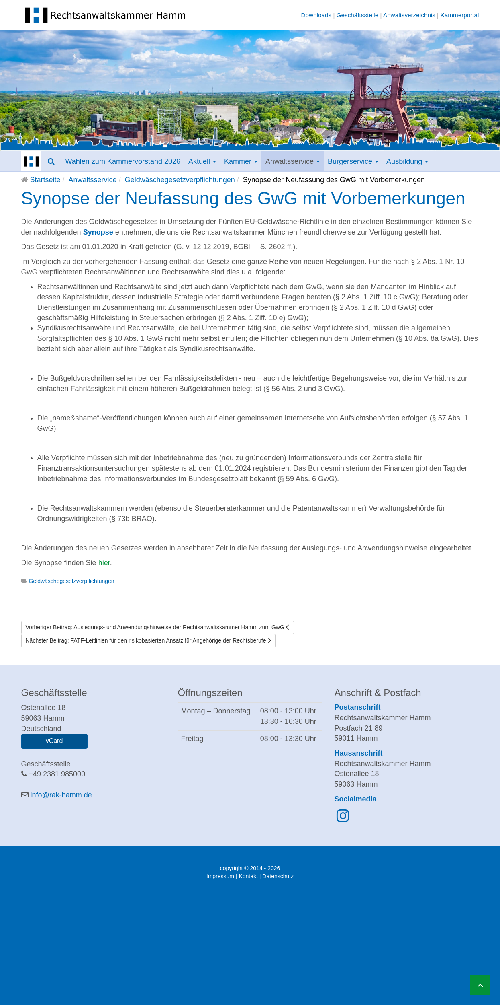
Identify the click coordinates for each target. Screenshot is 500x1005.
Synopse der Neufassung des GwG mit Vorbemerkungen (243, 198)
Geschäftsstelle (358, 15)
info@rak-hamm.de (61, 795)
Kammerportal (459, 15)
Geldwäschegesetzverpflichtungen (180, 180)
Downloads (316, 15)
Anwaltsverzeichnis (409, 15)
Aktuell (202, 161)
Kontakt (248, 876)
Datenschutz (278, 876)
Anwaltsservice (292, 161)
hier (104, 563)
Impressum (220, 876)
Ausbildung (407, 161)
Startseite (45, 180)
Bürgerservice (353, 161)
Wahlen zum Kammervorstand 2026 (122, 161)
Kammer (240, 161)
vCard (54, 740)
